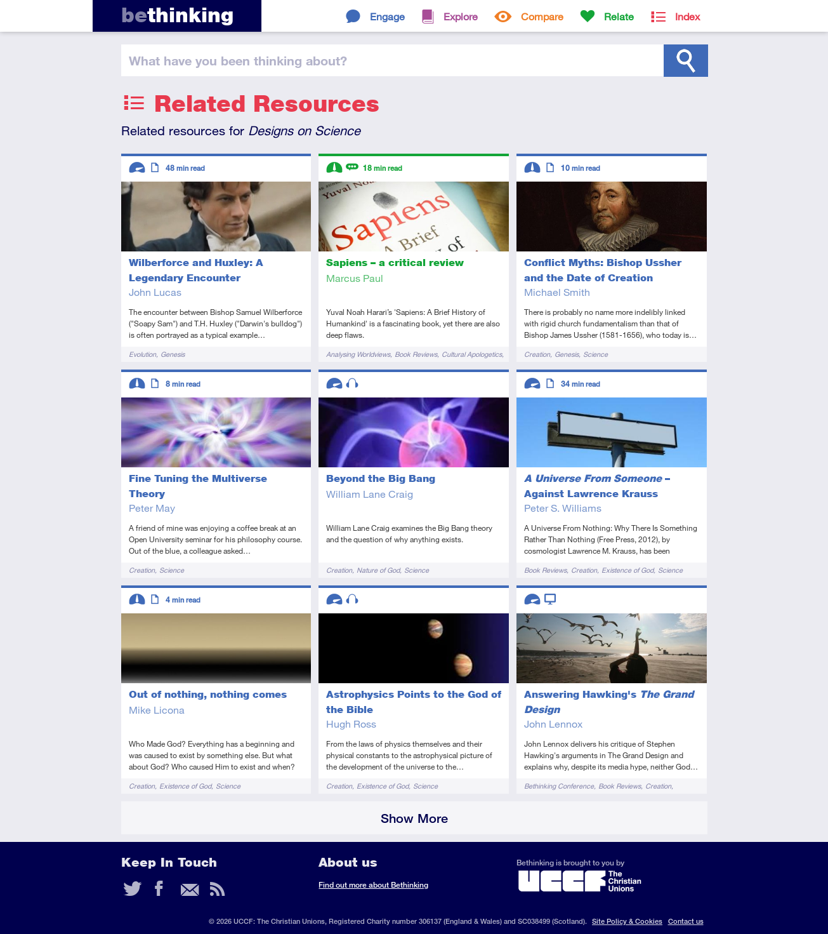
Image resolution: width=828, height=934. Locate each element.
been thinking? (238, 60)
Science (595, 354)
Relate (619, 16)
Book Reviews (416, 354)
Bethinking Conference (559, 786)
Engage (387, 16)
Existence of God (627, 570)
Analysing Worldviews (358, 354)
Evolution (142, 354)
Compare (542, 16)
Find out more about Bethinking (373, 885)
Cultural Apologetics (472, 354)
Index (687, 16)
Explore (461, 16)
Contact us (686, 921)
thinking (177, 15)
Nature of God (378, 570)
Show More (414, 818)
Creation (537, 354)
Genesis (173, 354)
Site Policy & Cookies (627, 921)
